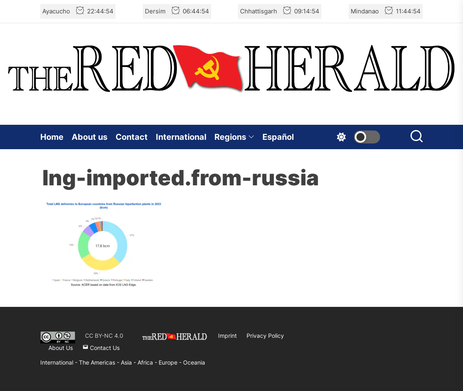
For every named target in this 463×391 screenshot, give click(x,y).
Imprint (227, 335)
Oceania (194, 362)
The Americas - (100, 362)
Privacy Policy (265, 335)
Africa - (148, 362)
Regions (234, 137)
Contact (132, 137)
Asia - (129, 362)
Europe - (171, 362)
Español (278, 137)
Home (51, 137)
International (181, 137)
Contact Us (101, 347)
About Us (60, 347)
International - (59, 362)
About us (89, 137)
